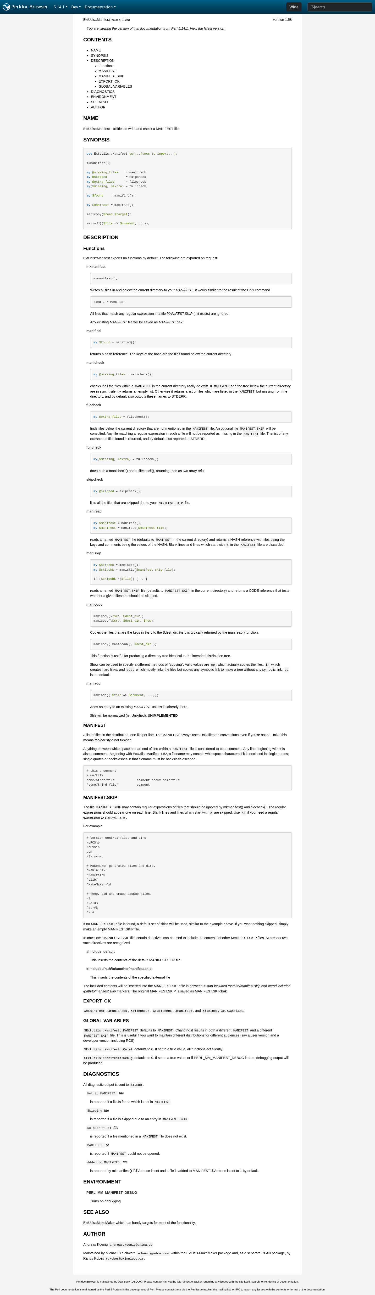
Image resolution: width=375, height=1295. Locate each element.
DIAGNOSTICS (103, 92)
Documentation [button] (99, 7)
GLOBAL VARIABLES (115, 86)
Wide (293, 7)
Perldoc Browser (25, 7)
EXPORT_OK (109, 81)
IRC (237, 1289)
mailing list (224, 1289)
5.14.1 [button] (59, 7)
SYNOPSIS (100, 55)
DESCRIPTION (102, 60)
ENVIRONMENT (103, 97)
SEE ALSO (99, 102)
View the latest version (207, 28)
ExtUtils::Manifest (96, 20)
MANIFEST (107, 71)
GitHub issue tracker (189, 1281)
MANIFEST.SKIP (111, 76)
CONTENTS (97, 40)
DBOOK (137, 1281)
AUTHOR (98, 107)
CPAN (125, 19)
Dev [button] (74, 7)
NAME (96, 50)
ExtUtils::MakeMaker (99, 1223)
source (116, 19)
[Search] (339, 6)
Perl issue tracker (201, 1289)
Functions (106, 66)
